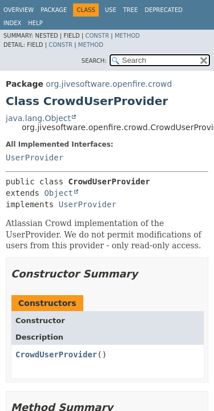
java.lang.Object (38, 118)
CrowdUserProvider (56, 354)
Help (35, 23)
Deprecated (163, 10)
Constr (97, 36)
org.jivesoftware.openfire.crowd (109, 83)
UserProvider (34, 157)
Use (110, 10)
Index (12, 23)
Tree (130, 10)
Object (58, 193)
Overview (18, 10)
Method (127, 36)
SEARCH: (94, 61)
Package (54, 10)
